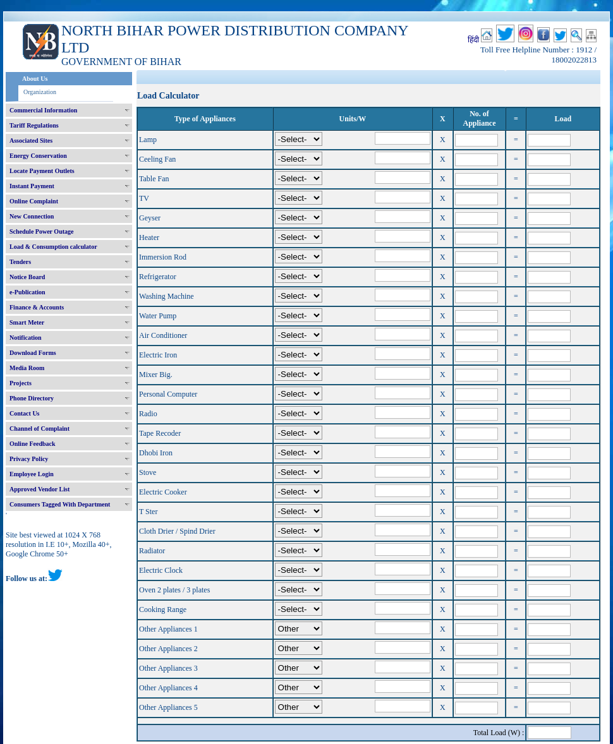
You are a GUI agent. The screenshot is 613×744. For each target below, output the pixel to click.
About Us (34, 78)
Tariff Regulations (34, 125)
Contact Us (24, 413)
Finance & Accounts (36, 307)
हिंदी (473, 39)
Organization (39, 91)
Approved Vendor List (39, 489)
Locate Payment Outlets (42, 170)
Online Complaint (33, 201)
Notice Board (27, 276)
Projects (20, 383)
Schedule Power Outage (41, 231)
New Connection (31, 216)
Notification (25, 337)
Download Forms (32, 352)
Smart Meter (26, 322)
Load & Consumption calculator (53, 246)
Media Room (26, 367)
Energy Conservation (38, 155)
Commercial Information (43, 110)
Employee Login (31, 474)
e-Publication (27, 292)
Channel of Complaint (39, 428)
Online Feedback (32, 443)
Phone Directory (31, 398)
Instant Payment (31, 186)
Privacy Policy (28, 458)
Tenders (20, 261)
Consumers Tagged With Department (59, 504)
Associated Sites (30, 140)
